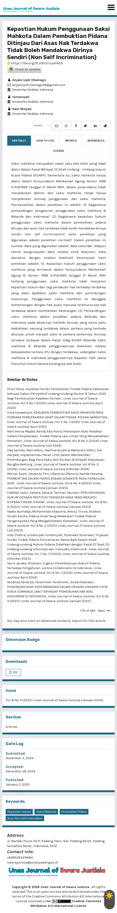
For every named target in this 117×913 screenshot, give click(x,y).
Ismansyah (18, 97)
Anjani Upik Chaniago (26, 80)
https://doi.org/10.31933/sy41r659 (35, 63)
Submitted (15, 753)
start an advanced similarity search (55, 621)
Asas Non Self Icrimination (25, 818)
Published (15, 780)
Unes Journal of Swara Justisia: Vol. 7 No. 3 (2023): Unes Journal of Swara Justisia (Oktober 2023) (58, 554)
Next (101, 611)
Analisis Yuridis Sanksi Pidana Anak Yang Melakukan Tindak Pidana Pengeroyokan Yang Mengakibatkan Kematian (54, 516)
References (96, 140)
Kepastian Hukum (19, 811)
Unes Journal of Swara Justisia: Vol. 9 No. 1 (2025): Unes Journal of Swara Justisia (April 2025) (55, 403)
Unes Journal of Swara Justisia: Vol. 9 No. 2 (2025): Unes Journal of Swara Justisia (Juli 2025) (56, 525)
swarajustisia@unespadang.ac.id (32, 862)
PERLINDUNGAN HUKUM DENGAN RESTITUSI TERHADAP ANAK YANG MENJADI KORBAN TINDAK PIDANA (56, 497)
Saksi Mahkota (46, 811)
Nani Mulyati (19, 109)
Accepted (14, 766)
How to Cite (45, 140)
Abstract (19, 140)
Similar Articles (22, 379)
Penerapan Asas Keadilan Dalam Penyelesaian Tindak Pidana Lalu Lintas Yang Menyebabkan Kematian (58, 436)
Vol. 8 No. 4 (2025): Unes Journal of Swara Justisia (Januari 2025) (54, 700)
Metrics (71, 140)
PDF (15, 672)
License (58, 150)
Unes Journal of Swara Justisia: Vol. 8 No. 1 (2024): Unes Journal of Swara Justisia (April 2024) (57, 572)
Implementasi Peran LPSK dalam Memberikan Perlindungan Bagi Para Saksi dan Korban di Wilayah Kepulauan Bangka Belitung (55, 459)
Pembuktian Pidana (74, 811)
